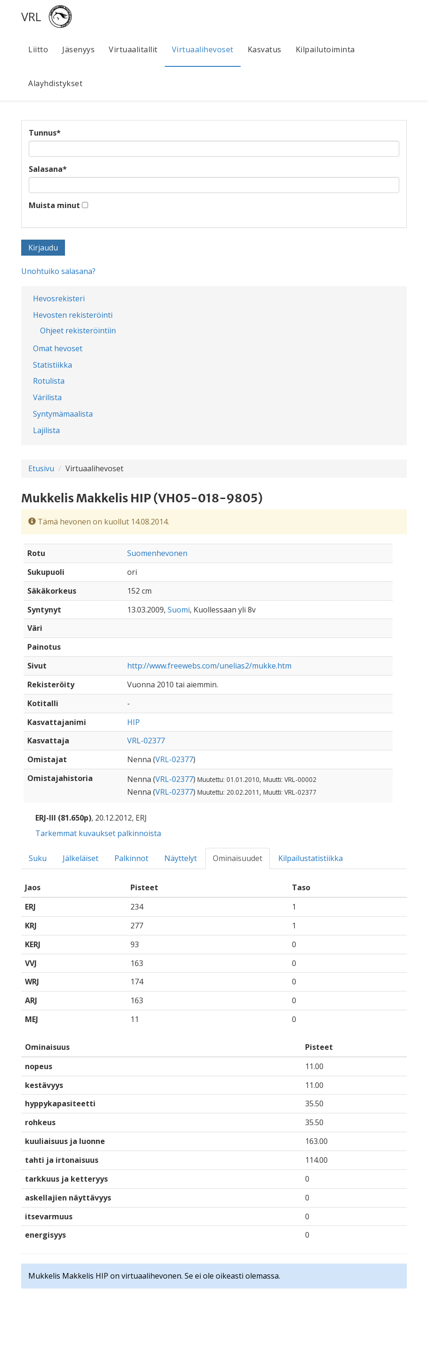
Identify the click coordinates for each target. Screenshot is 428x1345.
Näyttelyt (180, 858)
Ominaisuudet (237, 858)
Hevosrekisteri (59, 298)
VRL (31, 16)
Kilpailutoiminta (325, 49)
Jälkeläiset (80, 858)
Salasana (48, 169)
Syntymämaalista (63, 414)
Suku (38, 858)
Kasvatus (265, 49)
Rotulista (49, 381)
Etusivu (41, 468)
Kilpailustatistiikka (310, 858)
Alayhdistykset (55, 83)
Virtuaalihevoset (203, 49)
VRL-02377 (146, 740)
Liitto (38, 49)
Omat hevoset (57, 348)
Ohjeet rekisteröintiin (78, 330)
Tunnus (45, 133)
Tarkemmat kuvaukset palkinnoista (98, 833)
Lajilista (46, 430)
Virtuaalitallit (133, 49)
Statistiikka (52, 365)
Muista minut (54, 205)
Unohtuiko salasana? (58, 271)
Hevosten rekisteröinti (73, 315)
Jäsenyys (78, 49)
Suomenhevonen (157, 553)
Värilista (47, 397)
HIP (133, 722)
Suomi (179, 609)
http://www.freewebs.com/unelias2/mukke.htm (209, 665)
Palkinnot (131, 858)
